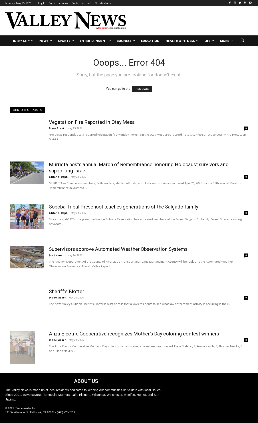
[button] (242, 40)
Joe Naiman (56, 255)
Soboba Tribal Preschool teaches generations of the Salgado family (123, 207)
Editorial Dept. (58, 176)
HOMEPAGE (142, 89)
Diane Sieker (57, 297)
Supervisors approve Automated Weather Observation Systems (118, 249)
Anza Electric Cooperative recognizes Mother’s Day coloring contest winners (134, 334)
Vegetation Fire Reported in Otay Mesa (92, 122)
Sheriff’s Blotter (66, 291)
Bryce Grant (56, 128)
